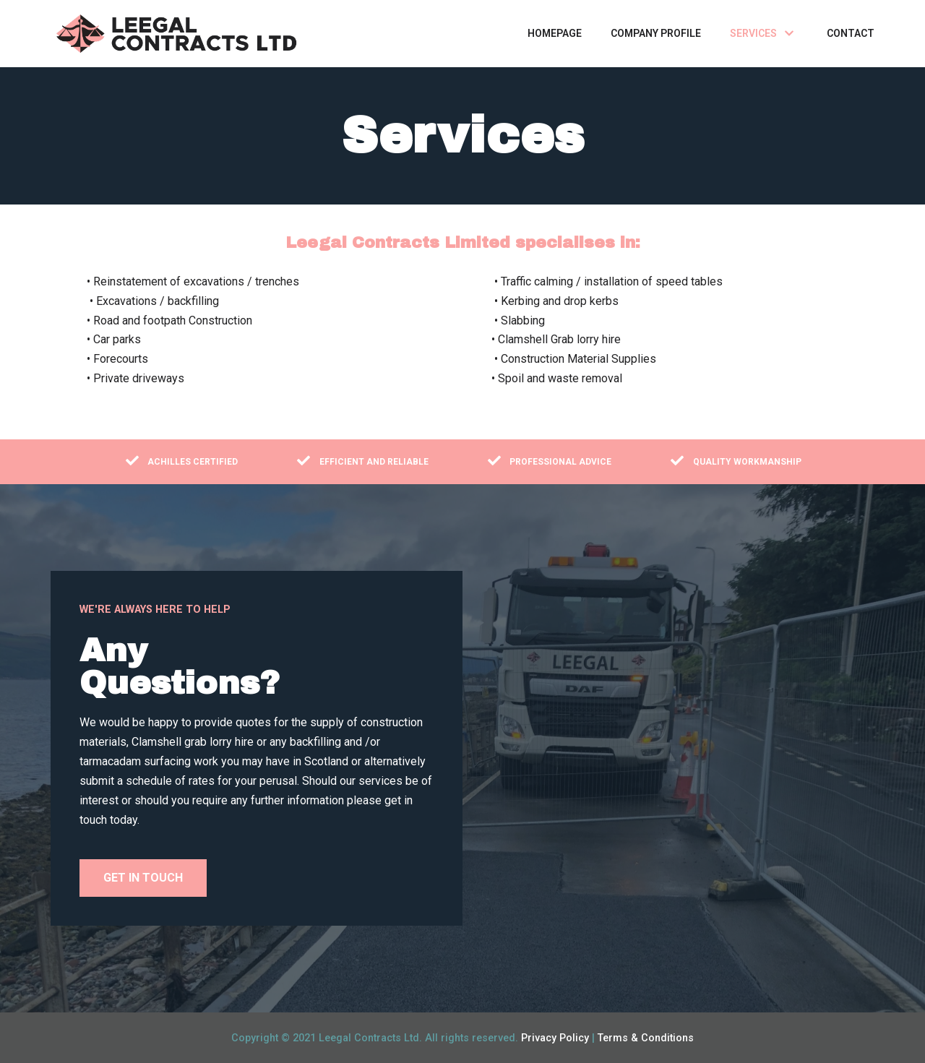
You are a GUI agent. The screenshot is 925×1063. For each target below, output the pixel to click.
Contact (850, 33)
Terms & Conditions (646, 1038)
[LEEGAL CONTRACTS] (177, 33)
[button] (143, 878)
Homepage (555, 33)
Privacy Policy (555, 1038)
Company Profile (656, 33)
